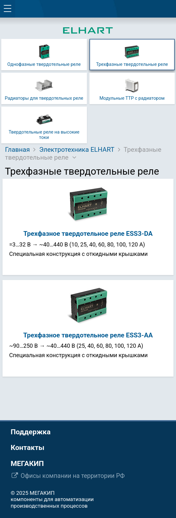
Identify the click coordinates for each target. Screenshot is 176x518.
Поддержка (31, 432)
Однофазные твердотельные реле (44, 54)
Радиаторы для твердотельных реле (44, 88)
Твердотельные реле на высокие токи (44, 124)
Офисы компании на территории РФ (73, 475)
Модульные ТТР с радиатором (132, 88)
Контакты (28, 447)
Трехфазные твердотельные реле (132, 54)
